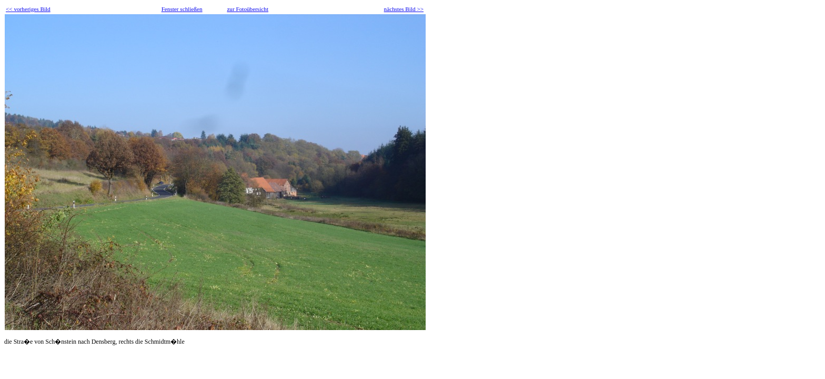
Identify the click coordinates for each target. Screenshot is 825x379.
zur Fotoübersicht (247, 9)
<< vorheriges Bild (28, 9)
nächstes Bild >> (404, 9)
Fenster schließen (182, 9)
